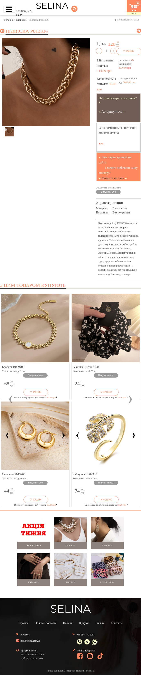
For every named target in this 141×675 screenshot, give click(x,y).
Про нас (24, 623)
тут (101, 143)
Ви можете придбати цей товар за (35, 397)
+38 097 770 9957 (86, 634)
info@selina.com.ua (30, 640)
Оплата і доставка (46, 623)
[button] (10, 399)
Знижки (99, 623)
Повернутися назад (128, 19)
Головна (8, 19)
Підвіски (21, 19)
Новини (68, 623)
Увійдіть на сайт (113, 178)
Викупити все (108, 191)
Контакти (116, 623)
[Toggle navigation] (9, 9)
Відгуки (83, 623)
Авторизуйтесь (112, 111)
